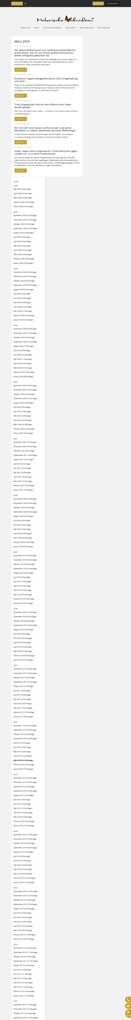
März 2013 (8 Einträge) (22, 930)
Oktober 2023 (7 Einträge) (24, 337)
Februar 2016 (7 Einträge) (23, 764)
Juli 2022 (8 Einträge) (21, 407)
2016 (15, 722)
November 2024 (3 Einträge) (25, 276)
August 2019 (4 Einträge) (23, 573)
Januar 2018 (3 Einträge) (23, 660)
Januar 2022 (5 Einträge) (23, 433)
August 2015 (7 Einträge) (23, 795)
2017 (15, 665)
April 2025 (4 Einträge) (22, 250)
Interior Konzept (52, 28)
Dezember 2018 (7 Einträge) (25, 612)
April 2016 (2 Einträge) (22, 756)
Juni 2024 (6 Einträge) (22, 298)
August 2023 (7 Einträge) (23, 346)
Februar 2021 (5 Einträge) (23, 485)
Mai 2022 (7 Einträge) (22, 416)
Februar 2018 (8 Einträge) (23, 655)
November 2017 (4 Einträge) (25, 673)
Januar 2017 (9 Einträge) (23, 716)
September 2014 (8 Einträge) (25, 847)
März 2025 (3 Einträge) (22, 254)
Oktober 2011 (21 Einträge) (24, 1013)
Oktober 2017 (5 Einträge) (24, 677)
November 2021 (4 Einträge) (25, 446)
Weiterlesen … (21, 69)
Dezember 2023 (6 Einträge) (25, 329)
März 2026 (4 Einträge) (22, 198)
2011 (15, 1001)
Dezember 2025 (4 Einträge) (25, 215)
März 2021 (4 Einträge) (22, 481)
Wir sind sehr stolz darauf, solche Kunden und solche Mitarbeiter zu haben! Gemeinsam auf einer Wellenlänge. (45, 129)
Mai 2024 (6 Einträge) (22, 302)
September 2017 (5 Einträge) (25, 682)
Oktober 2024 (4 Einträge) (24, 281)
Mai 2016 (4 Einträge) (22, 751)
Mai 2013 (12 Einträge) (22, 921)
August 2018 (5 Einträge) (23, 629)
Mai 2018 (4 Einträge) (22, 642)
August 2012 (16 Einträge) (23, 965)
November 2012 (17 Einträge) (25, 952)
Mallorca (71, 28)
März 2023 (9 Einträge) (22, 368)
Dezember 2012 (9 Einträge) (25, 948)
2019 (15, 552)
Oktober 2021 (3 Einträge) (24, 451)
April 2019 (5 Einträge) (22, 590)
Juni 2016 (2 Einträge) (22, 747)
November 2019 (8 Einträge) (25, 560)
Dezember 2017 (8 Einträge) (25, 669)
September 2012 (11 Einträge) (25, 961)
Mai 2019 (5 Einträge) (22, 586)
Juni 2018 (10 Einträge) (22, 638)
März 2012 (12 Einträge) (23, 987)
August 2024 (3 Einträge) (23, 289)
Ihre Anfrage (98, 3)
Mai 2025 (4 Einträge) (22, 246)
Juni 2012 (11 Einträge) (22, 974)
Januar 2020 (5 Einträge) (23, 546)
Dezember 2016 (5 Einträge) (25, 725)
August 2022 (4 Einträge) (23, 403)
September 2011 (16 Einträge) (25, 1017)
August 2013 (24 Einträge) (23, 908)
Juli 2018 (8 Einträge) (21, 634)
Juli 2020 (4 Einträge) (21, 520)
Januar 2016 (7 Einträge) (23, 769)
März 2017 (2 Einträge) (22, 708)
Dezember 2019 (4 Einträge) (25, 555)
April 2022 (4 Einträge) (22, 420)
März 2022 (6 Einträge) (22, 424)
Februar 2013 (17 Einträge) (24, 934)
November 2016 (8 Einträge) (25, 730)
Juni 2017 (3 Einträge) (22, 695)
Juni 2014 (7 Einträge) (22, 860)
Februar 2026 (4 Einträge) (23, 202)
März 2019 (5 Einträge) (22, 594)
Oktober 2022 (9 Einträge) (24, 394)
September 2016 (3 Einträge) (25, 738)
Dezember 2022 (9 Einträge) (25, 385)
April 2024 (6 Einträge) (22, 307)
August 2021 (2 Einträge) (23, 459)
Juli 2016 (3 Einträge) (21, 743)
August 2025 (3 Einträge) (23, 233)
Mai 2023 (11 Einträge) (22, 359)
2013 (15, 888)
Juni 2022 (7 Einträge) (22, 411)
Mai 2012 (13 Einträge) (22, 978)
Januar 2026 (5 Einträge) (23, 206)
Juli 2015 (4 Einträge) (21, 799)
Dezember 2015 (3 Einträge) (25, 778)
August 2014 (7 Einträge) (23, 852)
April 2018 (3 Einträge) (22, 647)
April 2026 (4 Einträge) (22, 193)
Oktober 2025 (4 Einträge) (24, 224)
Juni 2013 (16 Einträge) (22, 917)
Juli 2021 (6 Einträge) (21, 464)
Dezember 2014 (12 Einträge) (25, 834)
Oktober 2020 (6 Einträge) (24, 507)
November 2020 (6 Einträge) (25, 503)
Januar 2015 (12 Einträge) (23, 825)
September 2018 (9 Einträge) (25, 625)
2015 (15, 774)
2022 (15, 382)
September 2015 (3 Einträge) (25, 791)
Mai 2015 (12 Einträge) (22, 808)
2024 (15, 268)
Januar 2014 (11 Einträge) (23, 882)
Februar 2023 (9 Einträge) (23, 372)
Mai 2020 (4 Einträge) (22, 529)
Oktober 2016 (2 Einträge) (24, 734)
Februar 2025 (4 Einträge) (23, 259)
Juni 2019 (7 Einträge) (22, 581)
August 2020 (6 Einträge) (23, 516)
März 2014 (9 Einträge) (22, 873)
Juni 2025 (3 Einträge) (22, 241)
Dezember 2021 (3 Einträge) (25, 442)
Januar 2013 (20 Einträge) (23, 939)
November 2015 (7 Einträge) (25, 782)
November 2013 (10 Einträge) (25, 895)
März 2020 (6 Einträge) (22, 538)
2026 (15, 185)
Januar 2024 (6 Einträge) (23, 320)
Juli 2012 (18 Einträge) (22, 969)
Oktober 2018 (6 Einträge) (24, 621)
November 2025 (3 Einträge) (25, 220)
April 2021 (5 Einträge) (22, 477)
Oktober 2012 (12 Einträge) (24, 956)
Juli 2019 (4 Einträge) (21, 577)
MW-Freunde (104, 28)
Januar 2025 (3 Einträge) (23, 263)
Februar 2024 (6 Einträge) (23, 315)
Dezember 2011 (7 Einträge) (25, 1004)
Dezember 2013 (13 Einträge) (25, 891)
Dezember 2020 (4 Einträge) (25, 499)
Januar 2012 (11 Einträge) (23, 995)
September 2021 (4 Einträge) (25, 455)
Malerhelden (87, 28)
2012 (15, 944)
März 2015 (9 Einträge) (22, 817)
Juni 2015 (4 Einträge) (22, 804)
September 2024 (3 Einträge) (25, 285)
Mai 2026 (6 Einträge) (22, 189)
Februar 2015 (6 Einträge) (23, 821)
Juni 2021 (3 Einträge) (22, 468)
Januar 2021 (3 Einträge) (23, 490)
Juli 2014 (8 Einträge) (21, 856)
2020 (15, 495)
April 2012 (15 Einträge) (23, 982)
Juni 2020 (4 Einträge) (22, 525)
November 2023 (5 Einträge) (25, 333)
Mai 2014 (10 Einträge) (22, 865)
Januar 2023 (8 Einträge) (23, 376)
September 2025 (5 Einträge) (25, 228)
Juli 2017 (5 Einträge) (21, 690)
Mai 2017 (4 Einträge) (22, 699)
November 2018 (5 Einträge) (25, 616)
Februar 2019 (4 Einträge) (23, 599)
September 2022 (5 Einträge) (25, 398)
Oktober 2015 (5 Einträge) (24, 786)
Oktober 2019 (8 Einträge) (24, 564)
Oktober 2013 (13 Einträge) (24, 900)
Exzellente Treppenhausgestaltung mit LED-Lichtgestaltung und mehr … (46, 80)
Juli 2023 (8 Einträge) (21, 350)
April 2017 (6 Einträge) (22, 703)
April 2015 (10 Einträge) (23, 812)
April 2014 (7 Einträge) (22, 869)
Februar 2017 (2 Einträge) (23, 712)
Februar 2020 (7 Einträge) (23, 542)
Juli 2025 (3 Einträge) (21, 237)
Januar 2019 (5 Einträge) (23, 603)
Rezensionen (17, 3)
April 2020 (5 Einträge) (22, 533)
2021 (15, 439)
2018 (15, 609)
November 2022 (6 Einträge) (25, 390)
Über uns (25, 28)
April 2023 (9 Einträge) (22, 363)
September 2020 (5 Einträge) (25, 512)
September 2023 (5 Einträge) (25, 342)
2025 (15, 212)
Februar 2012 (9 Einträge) (23, 991)
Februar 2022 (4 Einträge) (23, 429)
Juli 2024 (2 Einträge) (21, 294)
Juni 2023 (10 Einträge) (22, 355)
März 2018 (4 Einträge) (22, 651)
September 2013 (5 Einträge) (25, 904)
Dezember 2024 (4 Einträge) (25, 272)
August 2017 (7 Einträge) (23, 686)
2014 (15, 831)
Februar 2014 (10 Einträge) (24, 878)
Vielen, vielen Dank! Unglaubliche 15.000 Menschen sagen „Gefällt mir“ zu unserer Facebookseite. (45, 152)
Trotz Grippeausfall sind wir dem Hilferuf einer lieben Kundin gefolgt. (42, 106)
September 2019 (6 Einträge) (25, 568)
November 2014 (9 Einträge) (25, 839)
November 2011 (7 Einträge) (25, 1009)
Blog (36, 28)
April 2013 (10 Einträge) (23, 926)
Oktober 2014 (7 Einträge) (24, 843)
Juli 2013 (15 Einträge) (22, 913)
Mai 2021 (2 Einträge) (22, 472)
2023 (15, 325)
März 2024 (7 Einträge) (22, 311)
